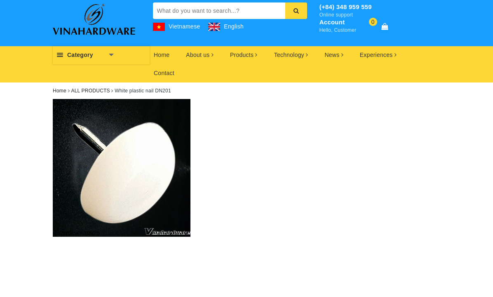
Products (244, 55)
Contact (164, 73)
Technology (291, 55)
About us (200, 55)
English (226, 26)
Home (161, 55)
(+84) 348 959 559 (345, 6)
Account (332, 22)
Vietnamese (176, 26)
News (333, 55)
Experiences (378, 55)
